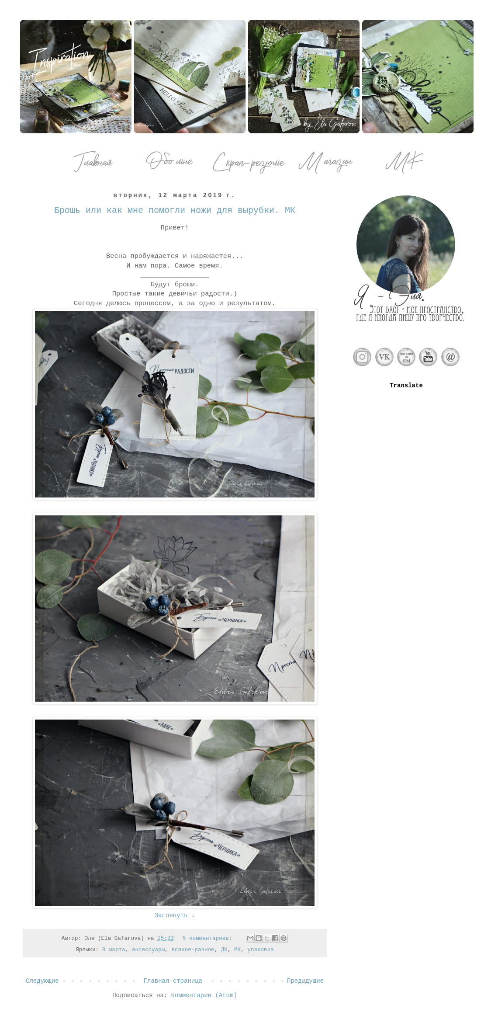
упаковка (260, 950)
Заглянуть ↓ (175, 915)
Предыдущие (305, 980)
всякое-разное (192, 950)
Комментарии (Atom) (204, 995)
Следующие (42, 980)
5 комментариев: (209, 939)
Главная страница (173, 980)
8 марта (113, 950)
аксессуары (148, 950)
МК (237, 950)
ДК (224, 950)
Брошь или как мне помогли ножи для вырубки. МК (174, 210)
